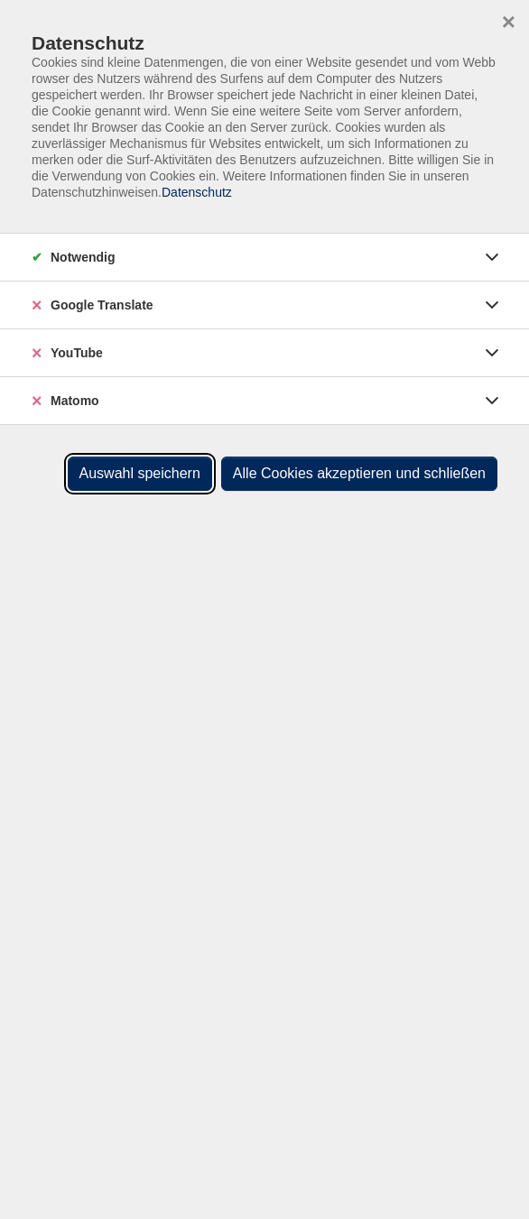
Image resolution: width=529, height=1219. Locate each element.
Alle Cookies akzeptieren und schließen (359, 473)
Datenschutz (197, 192)
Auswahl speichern (139, 473)
